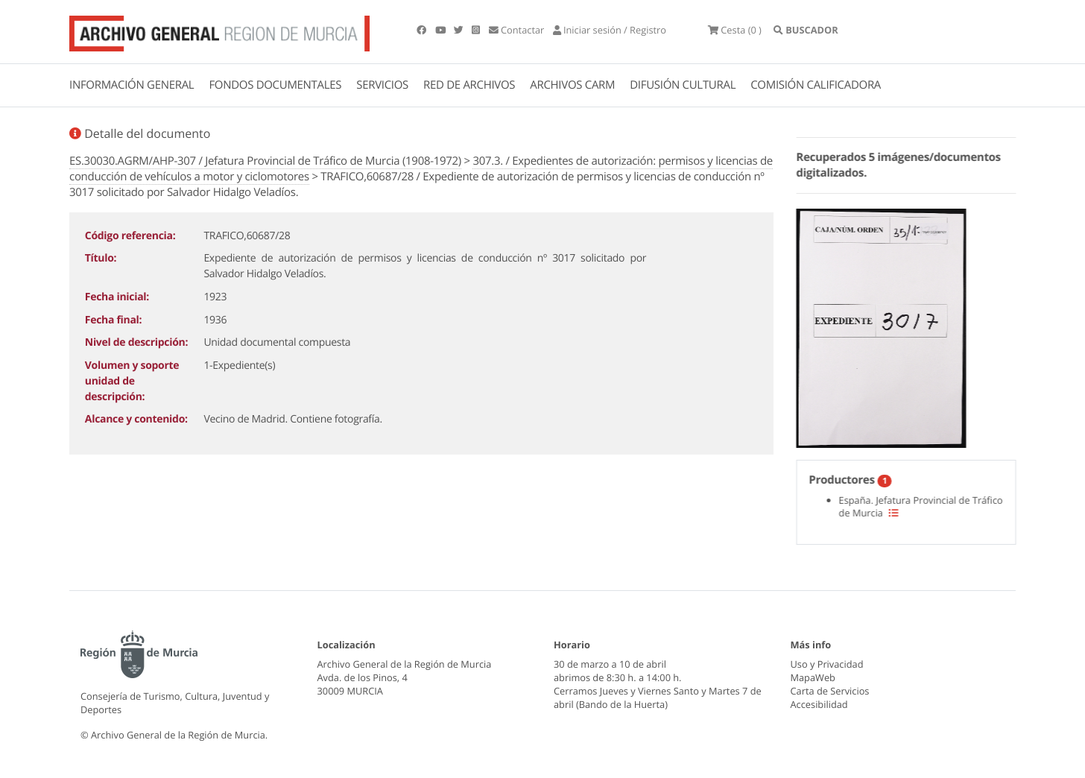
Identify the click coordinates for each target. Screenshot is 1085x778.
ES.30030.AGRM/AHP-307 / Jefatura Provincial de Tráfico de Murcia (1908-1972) (265, 161)
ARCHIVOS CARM (572, 85)
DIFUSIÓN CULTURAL (683, 85)
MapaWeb (813, 677)
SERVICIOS (382, 85)
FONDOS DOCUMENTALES (275, 85)
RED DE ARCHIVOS (469, 85)
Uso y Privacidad (827, 664)
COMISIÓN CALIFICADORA (815, 85)
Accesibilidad (819, 704)
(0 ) (735, 30)
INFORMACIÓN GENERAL (131, 85)
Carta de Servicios (830, 691)
